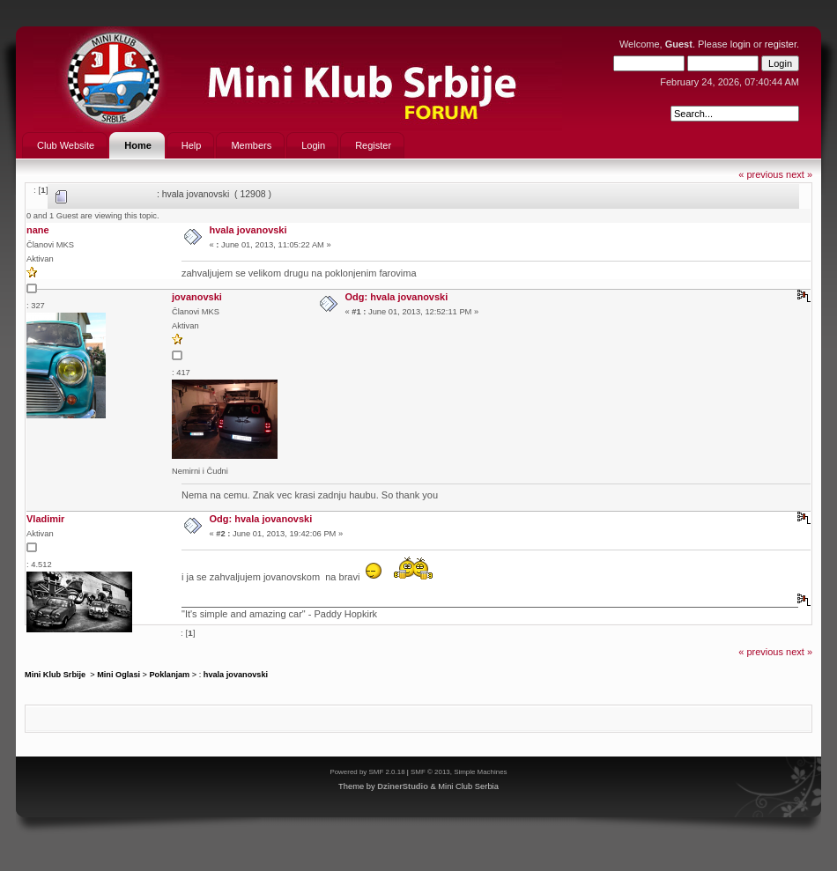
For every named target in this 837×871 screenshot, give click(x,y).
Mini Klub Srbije (56, 674)
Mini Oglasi (118, 674)
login (740, 44)
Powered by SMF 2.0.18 (367, 772)
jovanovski (197, 297)
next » (799, 174)
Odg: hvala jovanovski (396, 297)
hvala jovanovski (248, 230)
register (780, 44)
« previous (760, 174)
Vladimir (45, 518)
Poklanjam (169, 674)
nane (37, 230)
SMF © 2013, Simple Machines (459, 772)
